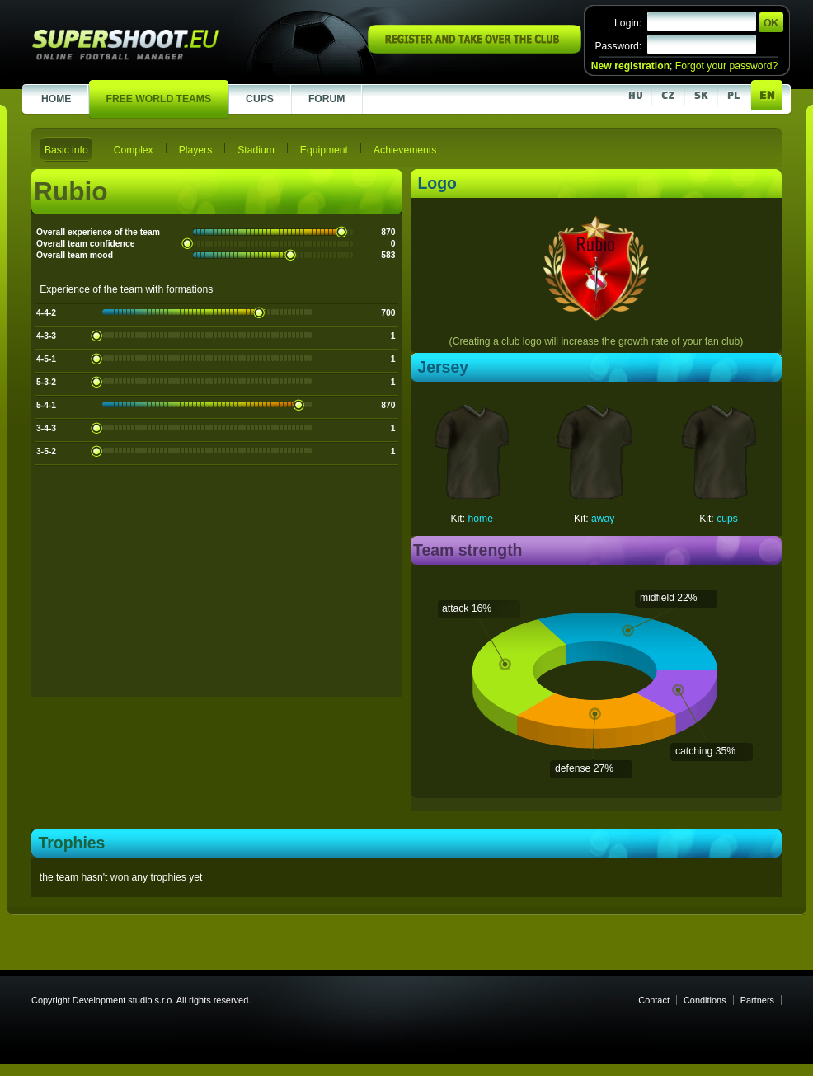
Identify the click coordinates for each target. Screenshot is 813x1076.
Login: (627, 23)
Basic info (66, 150)
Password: (617, 46)
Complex (133, 150)
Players (196, 150)
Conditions (705, 1000)
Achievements (405, 150)
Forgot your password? (726, 66)
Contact (654, 1000)
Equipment (324, 150)
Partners (757, 1000)
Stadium (256, 150)
